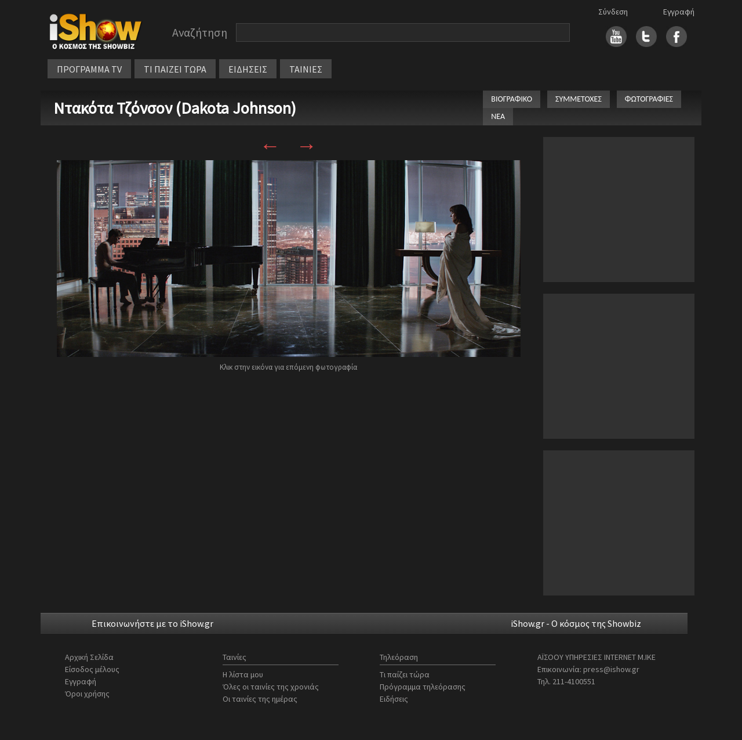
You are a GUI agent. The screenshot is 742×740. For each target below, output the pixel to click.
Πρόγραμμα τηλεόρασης (422, 686)
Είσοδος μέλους (92, 669)
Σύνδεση (613, 11)
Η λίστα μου (243, 674)
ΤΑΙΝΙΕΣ (305, 69)
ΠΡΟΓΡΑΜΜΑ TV (89, 69)
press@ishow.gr (611, 669)
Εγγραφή (678, 11)
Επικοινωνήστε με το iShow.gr (152, 623)
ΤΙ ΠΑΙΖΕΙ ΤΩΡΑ (175, 69)
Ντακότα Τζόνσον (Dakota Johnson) (174, 108)
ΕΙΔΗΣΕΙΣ (247, 69)
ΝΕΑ (498, 116)
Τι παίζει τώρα (405, 674)
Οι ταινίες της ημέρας (260, 699)
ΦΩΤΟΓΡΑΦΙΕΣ (649, 99)
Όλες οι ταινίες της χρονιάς (271, 686)
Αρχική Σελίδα (89, 657)
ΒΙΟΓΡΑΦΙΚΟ (511, 99)
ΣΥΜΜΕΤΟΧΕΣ (578, 99)
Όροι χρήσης (87, 693)
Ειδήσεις (394, 699)
